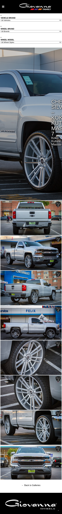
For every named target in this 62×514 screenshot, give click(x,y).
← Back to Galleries (31, 485)
